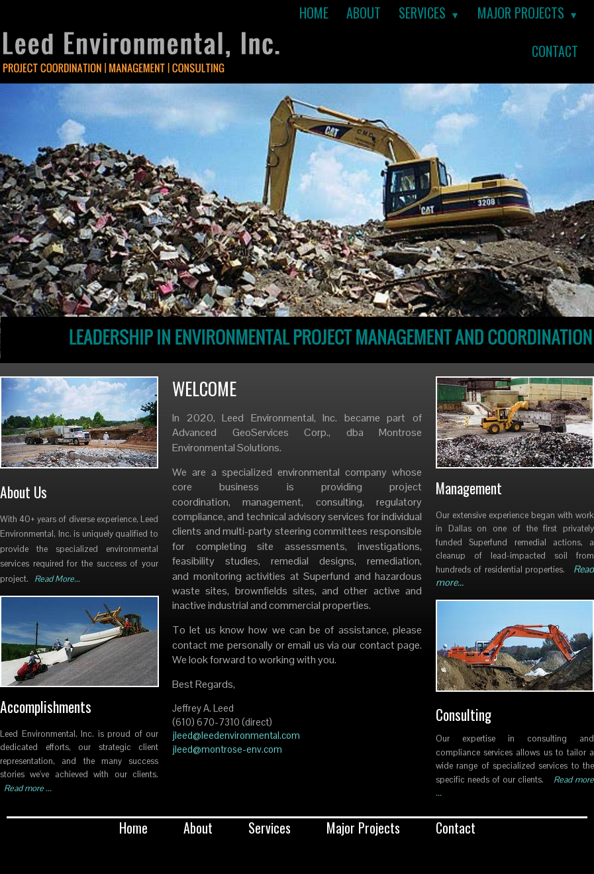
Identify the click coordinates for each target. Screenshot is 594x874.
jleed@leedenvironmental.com (236, 735)
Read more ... (28, 788)
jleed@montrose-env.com (227, 749)
